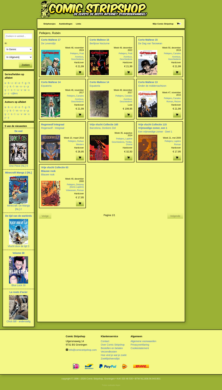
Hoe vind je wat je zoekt (113, 355)
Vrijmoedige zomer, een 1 (152, 128)
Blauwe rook (48, 171)
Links (78, 24)
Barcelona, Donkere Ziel (103, 128)
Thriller (129, 142)
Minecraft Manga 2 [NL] (18, 172)
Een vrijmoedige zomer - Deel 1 (155, 131)
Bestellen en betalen (112, 348)
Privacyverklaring (140, 344)
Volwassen (71, 190)
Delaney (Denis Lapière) (77, 185)
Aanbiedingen (65, 24)
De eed (19, 131)
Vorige (45, 216)
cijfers (14, 93)
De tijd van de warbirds (18, 215)
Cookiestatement (140, 348)
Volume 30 (18, 253)
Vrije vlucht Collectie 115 (152, 124)
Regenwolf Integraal (52, 124)
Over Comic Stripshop (113, 344)
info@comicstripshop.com (83, 349)
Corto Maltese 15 (148, 39)
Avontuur (79, 57)
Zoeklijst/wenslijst (110, 358)
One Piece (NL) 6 (18, 165)
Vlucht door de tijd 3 (18, 246)
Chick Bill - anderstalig (18, 321)
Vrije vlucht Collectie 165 (104, 124)
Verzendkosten (109, 351)
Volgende (175, 216)
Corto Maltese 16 (99, 39)
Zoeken (26, 65)
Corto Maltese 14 (51, 82)
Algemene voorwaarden (143, 341)
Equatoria (46, 85)
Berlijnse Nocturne (99, 43)
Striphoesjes (49, 24)
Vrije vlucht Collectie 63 (54, 167)
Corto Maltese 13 (148, 82)
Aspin (118, 385)
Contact (105, 341)
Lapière (128, 139)
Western (80, 144)
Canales (177, 53)
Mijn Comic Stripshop (163, 24)
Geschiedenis (77, 59)
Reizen (177, 101)
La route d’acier (19, 292)
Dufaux (80, 141)
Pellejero (74, 53)
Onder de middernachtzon (152, 85)
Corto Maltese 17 (51, 39)
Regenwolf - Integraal (52, 128)
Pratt (81, 53)
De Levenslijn (48, 43)
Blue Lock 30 (18, 285)
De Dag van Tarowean (150, 43)
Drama (129, 144)
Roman (169, 101)
